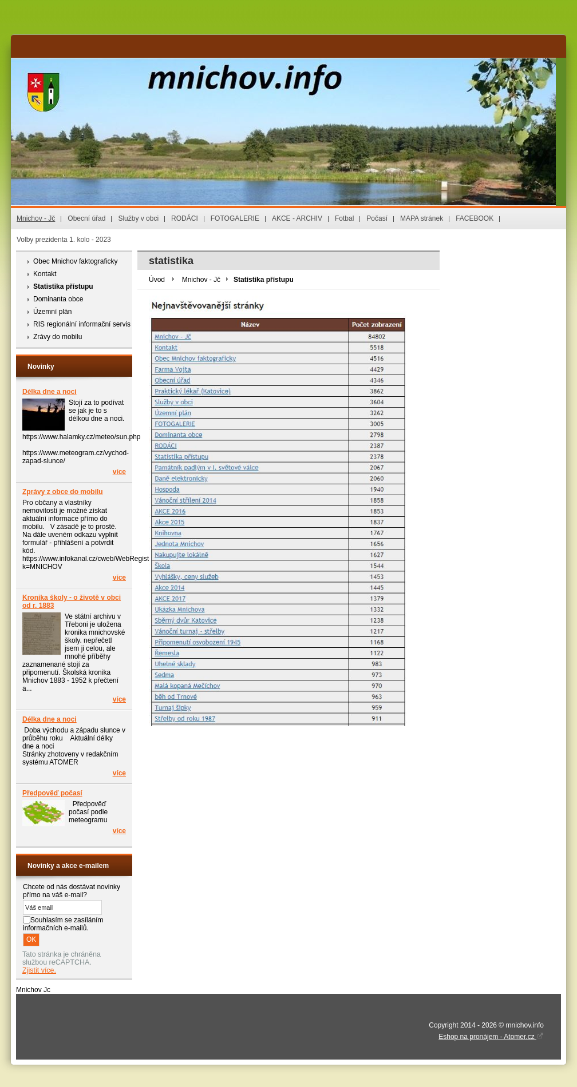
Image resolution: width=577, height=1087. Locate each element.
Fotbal (344, 218)
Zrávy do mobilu (57, 337)
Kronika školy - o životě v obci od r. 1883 (71, 602)
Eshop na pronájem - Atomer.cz (491, 1037)
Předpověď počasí (52, 793)
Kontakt (45, 274)
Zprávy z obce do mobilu (62, 492)
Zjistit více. (39, 970)
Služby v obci (138, 218)
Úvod (157, 280)
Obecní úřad (86, 218)
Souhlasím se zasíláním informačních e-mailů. (63, 924)
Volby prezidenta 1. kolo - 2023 (64, 240)
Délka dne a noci (49, 392)
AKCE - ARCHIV (297, 218)
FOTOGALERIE (235, 218)
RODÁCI (184, 218)
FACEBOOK (474, 218)
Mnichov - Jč (36, 218)
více (119, 472)
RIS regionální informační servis (82, 324)
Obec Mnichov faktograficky (75, 261)
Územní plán (52, 312)
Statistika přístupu (63, 286)
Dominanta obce (58, 299)
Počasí (377, 218)
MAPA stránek (421, 218)
